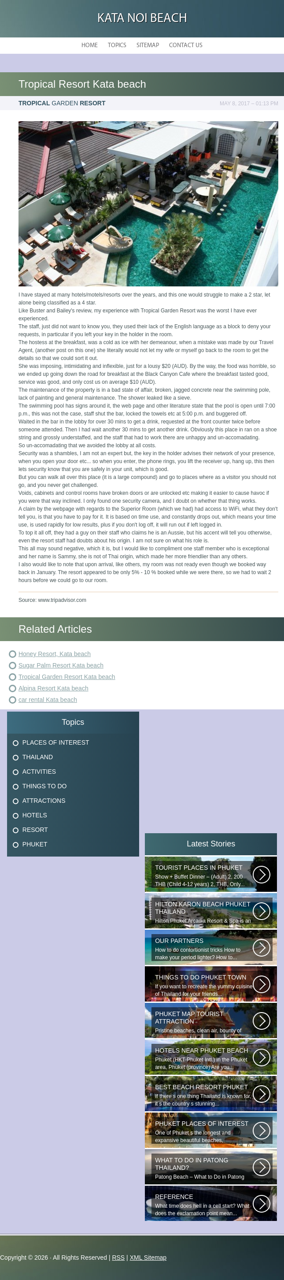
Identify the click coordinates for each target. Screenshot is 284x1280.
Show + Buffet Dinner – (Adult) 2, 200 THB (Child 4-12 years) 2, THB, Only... (204, 875)
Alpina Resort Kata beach (53, 688)
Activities (39, 771)
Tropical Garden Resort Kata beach (66, 676)
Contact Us (186, 45)
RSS (118, 1257)
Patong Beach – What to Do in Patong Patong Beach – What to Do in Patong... (204, 1168)
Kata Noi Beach (142, 18)
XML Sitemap (148, 1257)
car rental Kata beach (47, 699)
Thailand (37, 757)
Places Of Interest (55, 742)
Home (89, 45)
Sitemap (147, 45)
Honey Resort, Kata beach (54, 653)
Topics (117, 45)
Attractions (44, 800)
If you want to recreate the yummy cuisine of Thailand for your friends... (204, 985)
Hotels (34, 815)
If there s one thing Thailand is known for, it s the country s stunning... (204, 1095)
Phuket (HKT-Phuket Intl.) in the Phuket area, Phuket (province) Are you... (204, 1058)
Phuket (35, 844)
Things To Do (44, 786)
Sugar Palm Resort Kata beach (60, 665)
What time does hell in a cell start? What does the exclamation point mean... (204, 1205)
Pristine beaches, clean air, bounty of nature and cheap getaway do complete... (204, 1022)
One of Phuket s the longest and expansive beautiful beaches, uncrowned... (204, 1132)
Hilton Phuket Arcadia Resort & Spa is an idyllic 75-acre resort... (204, 912)
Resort (35, 829)
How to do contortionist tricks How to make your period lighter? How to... (204, 949)
